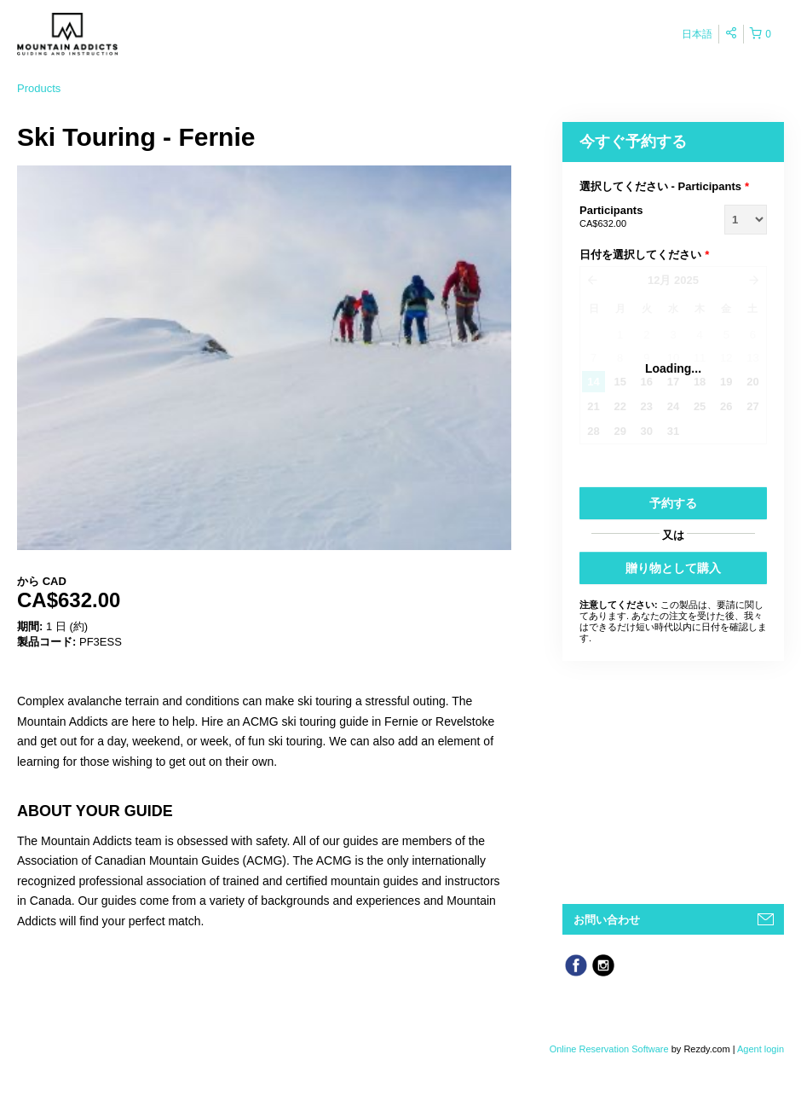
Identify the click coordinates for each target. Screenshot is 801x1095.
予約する (673, 503)
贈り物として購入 (673, 568)
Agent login (760, 1049)
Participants (630, 217)
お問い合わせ (606, 919)
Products (39, 88)
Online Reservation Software (609, 1049)
